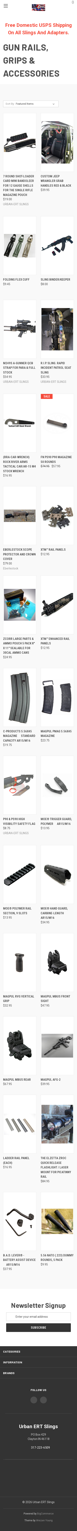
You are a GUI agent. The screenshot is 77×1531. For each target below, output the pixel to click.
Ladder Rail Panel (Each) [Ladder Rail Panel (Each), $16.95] (16, 1160)
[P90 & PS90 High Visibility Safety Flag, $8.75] (20, 785)
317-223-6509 (40, 1447)
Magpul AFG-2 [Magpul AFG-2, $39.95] (51, 1080)
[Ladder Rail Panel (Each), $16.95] (20, 1124)
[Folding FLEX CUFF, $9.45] (20, 245)
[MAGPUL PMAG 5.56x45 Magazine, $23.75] (57, 697)
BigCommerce (45, 1513)
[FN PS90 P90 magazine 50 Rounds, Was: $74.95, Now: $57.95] (57, 423)
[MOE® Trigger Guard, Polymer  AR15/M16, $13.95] (57, 785)
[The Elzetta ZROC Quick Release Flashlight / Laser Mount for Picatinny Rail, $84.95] (57, 1124)
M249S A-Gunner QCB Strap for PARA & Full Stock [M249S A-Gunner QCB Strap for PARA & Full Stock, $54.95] (19, 367)
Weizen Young (44, 1520)
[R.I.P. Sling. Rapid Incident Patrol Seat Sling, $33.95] (57, 329)
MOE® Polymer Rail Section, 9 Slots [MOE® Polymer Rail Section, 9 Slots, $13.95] (17, 911)
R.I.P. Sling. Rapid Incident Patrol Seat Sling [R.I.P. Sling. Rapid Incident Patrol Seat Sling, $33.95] (56, 367)
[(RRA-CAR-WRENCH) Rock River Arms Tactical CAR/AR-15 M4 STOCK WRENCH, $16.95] (20, 423)
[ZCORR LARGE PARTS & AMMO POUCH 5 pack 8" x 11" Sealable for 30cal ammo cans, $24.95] (20, 604)
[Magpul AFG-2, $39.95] (57, 1045)
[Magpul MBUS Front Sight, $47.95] (57, 962)
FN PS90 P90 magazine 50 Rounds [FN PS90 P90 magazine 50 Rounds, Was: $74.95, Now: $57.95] (56, 459)
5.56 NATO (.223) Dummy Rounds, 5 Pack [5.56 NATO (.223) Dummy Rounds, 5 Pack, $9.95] (57, 1257)
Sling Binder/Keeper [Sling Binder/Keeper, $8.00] (55, 279)
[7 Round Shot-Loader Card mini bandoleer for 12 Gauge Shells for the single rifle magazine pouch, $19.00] (20, 142)
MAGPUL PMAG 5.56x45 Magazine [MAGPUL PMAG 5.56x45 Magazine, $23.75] (56, 733)
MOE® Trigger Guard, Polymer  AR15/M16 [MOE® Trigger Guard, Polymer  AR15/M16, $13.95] (56, 821)
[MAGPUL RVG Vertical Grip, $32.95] (20, 962)
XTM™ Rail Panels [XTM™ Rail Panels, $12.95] (53, 549)
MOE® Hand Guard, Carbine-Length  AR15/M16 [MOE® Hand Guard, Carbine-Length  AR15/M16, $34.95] (54, 913)
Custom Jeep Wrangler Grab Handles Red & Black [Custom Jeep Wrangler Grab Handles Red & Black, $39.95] (56, 180)
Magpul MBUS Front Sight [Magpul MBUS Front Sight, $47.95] (55, 999)
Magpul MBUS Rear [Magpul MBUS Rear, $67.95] (17, 1080)
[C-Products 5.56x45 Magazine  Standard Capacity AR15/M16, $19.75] (20, 697)
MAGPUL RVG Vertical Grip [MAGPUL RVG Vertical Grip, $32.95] (18, 999)
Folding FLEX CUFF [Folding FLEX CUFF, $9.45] (16, 279)
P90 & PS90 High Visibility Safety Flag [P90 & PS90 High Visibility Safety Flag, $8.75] (19, 821)
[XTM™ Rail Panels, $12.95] (57, 515)
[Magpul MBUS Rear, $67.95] (20, 1045)
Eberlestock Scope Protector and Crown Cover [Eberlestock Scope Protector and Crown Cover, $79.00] (19, 554)
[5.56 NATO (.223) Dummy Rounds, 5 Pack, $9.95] (57, 1221)
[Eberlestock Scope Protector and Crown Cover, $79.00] (20, 515)
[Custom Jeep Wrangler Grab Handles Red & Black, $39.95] (57, 142)
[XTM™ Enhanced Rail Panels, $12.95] (57, 604)
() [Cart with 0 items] (71, 2)
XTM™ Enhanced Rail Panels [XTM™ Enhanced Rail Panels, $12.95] (55, 641)
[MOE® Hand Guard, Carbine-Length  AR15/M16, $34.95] (57, 874)
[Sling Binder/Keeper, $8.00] (57, 245)
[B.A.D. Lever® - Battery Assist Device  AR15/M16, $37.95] (20, 1221)
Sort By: (10, 103)
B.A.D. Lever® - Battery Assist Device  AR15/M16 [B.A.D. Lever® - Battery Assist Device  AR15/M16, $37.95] (19, 1260)
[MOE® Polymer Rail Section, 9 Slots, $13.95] (20, 874)
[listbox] (36, 104)
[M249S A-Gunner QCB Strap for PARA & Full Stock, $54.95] (20, 329)
